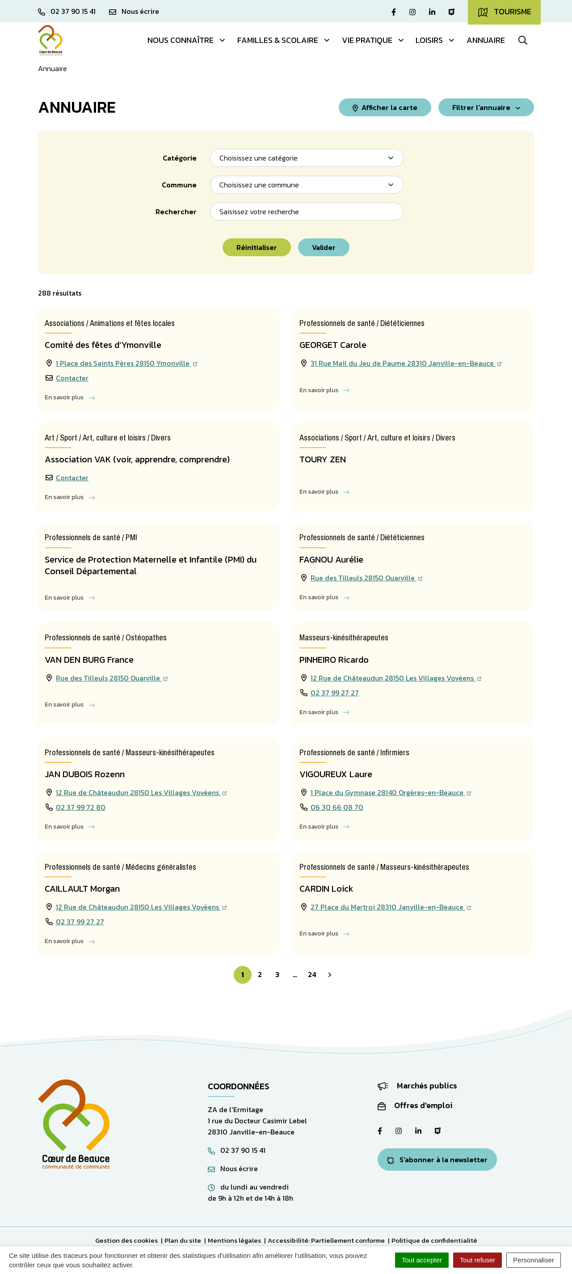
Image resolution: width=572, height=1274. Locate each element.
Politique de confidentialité (434, 1240)
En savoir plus (70, 397)
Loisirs (435, 40)
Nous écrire (233, 1168)
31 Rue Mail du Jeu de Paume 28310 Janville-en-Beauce (406, 363)
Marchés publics (417, 1085)
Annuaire (486, 40)
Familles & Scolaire (284, 40)
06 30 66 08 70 (337, 807)
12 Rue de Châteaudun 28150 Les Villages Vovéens (396, 678)
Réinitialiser (256, 247)
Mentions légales (234, 1240)
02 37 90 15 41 (236, 1150)
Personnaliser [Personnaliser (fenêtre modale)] (533, 1260)
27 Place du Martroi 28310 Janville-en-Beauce (391, 907)
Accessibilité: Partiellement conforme (326, 1240)
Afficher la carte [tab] (385, 107)
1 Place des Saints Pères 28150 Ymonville (126, 363)
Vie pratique (373, 40)
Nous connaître (186, 40)
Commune (179, 184)
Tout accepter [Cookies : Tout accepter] (422, 1260)
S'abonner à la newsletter (437, 1159)
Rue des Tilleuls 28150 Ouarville (366, 577)
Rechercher (176, 211)
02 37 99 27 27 (335, 692)
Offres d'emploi (415, 1105)
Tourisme (504, 11)
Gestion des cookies (126, 1240)
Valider (324, 247)
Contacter (72, 377)
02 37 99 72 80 (80, 807)
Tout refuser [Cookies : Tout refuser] (477, 1260)
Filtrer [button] (486, 107)
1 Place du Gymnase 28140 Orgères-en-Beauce (391, 792)
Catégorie (180, 157)
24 (312, 974)
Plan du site (182, 1240)
